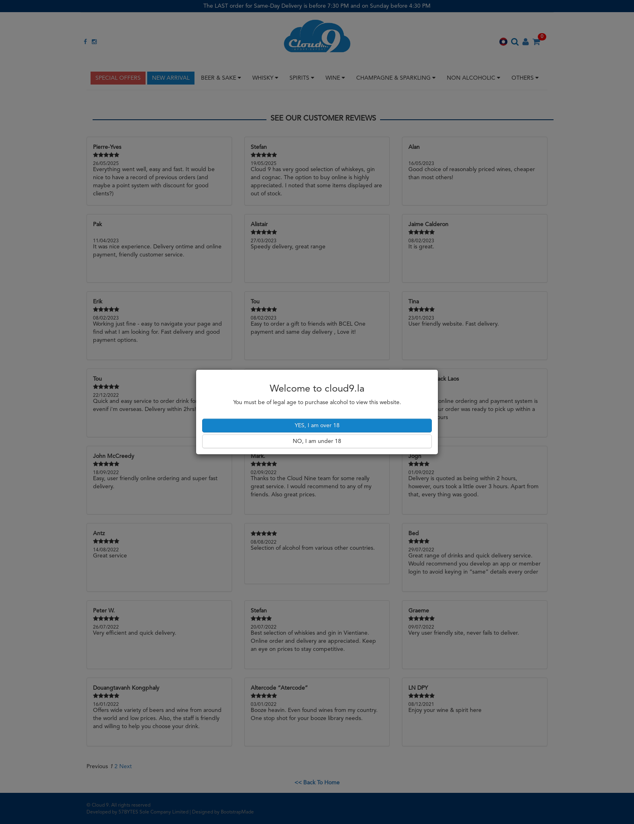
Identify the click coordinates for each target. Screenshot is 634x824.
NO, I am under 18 (317, 441)
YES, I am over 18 (317, 425)
